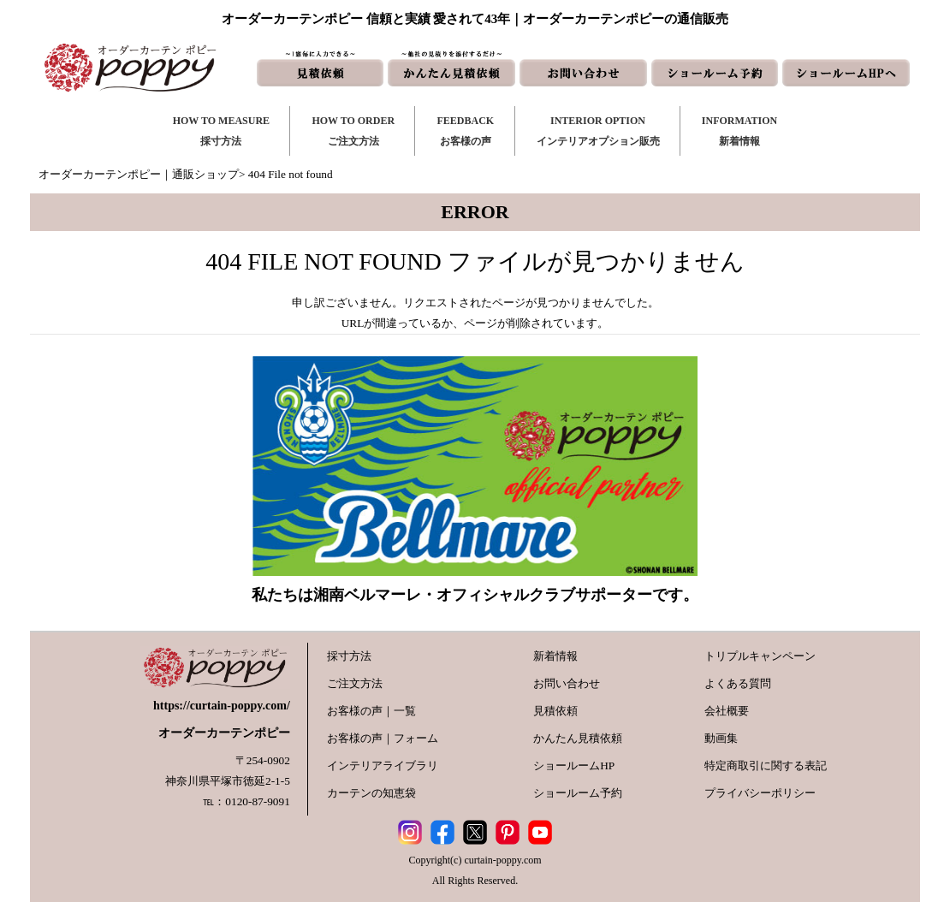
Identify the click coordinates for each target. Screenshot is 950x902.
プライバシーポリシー (760, 792)
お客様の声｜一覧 (371, 710)
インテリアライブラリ (382, 765)
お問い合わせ (566, 683)
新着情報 (555, 656)
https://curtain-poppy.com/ (221, 705)
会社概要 (726, 710)
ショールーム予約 (577, 792)
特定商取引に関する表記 (765, 765)
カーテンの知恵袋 (371, 792)
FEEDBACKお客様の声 (465, 131)
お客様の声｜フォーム (382, 738)
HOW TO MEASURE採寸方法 (221, 131)
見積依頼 (555, 710)
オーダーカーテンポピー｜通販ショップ (139, 174)
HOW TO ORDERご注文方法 (353, 131)
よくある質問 (737, 683)
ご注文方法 (355, 683)
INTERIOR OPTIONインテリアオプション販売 (598, 131)
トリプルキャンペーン (760, 656)
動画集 (721, 738)
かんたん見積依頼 (577, 738)
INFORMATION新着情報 (739, 131)
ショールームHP (574, 765)
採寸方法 (349, 656)
